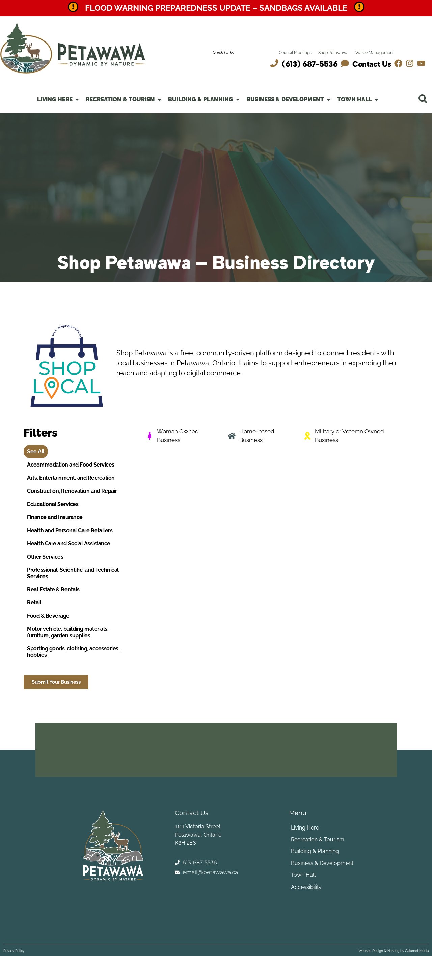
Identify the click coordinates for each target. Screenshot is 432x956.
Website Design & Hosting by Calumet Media (394, 951)
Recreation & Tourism (317, 839)
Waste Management (374, 52)
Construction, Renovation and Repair (72, 491)
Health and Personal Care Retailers (69, 530)
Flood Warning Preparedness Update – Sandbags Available (216, 8)
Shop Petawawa (333, 52)
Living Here (305, 827)
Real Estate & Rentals (53, 589)
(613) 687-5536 (310, 64)
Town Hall (303, 875)
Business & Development (322, 863)
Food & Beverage (48, 616)
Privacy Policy (13, 951)
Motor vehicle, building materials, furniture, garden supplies (67, 632)
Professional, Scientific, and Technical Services (73, 573)
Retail (34, 602)
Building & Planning (315, 851)
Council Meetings (295, 52)
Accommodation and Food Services (70, 464)
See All (36, 451)
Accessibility (306, 886)
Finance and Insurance (55, 517)
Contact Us (371, 64)
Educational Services (52, 504)
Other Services (45, 557)
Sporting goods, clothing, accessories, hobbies (73, 651)
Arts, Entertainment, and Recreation (71, 478)
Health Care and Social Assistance (68, 543)
